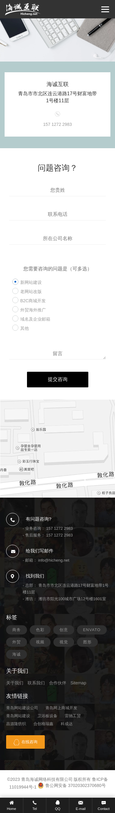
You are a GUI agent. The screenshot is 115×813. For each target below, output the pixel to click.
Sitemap (78, 682)
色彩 (40, 629)
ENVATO (92, 629)
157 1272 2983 (59, 528)
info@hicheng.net (53, 560)
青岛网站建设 (18, 715)
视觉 (63, 642)
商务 (16, 629)
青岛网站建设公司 (22, 708)
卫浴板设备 (47, 715)
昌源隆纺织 (16, 723)
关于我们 (14, 682)
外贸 (16, 642)
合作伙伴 (57, 682)
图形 (87, 642)
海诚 (16, 654)
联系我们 (36, 682)
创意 (63, 629)
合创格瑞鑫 (43, 723)
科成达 (67, 723)
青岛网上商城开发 (61, 708)
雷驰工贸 (73, 715)
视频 (40, 642)
